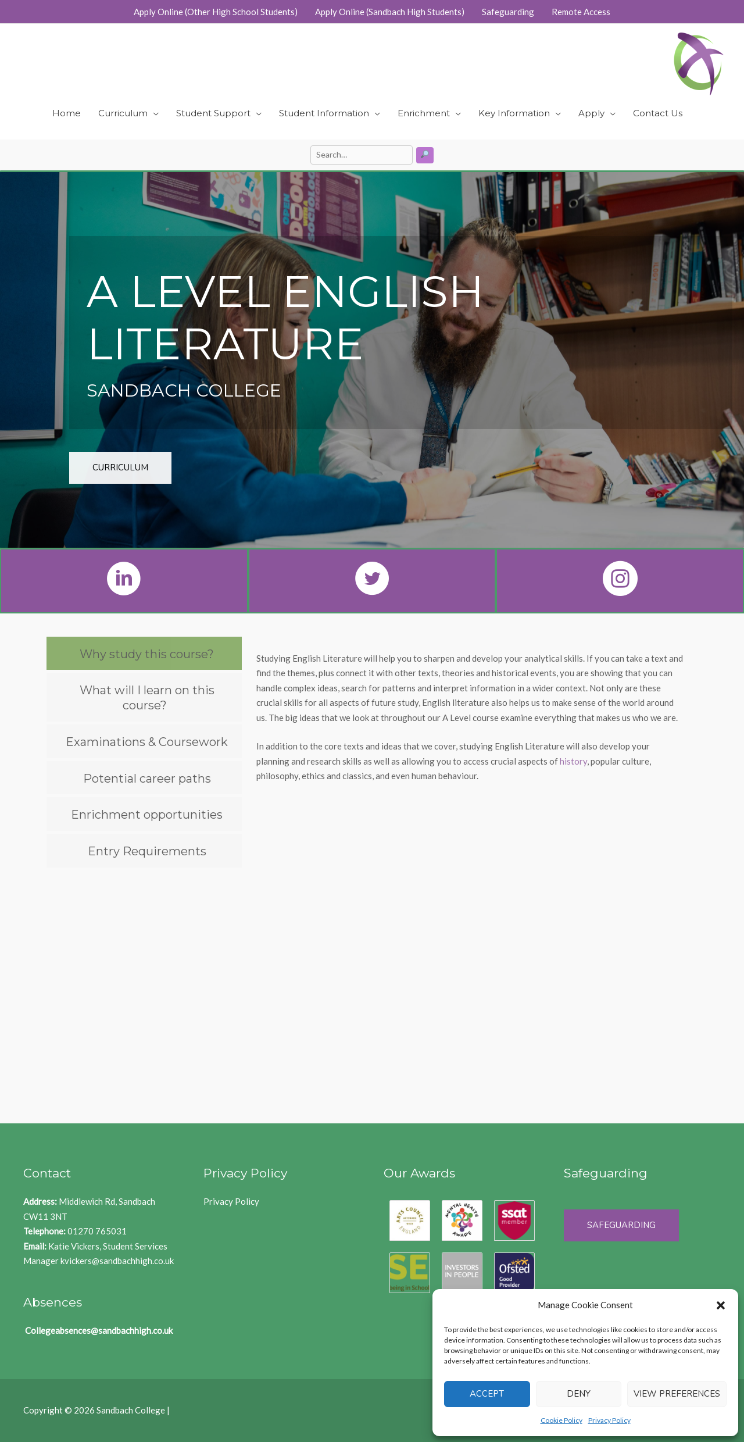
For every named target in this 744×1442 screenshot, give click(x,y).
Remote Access (581, 11)
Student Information (324, 113)
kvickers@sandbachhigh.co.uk (117, 1260)
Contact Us (657, 113)
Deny (579, 1394)
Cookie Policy (561, 1420)
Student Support (213, 113)
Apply (591, 113)
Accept (487, 1394)
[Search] (425, 155)
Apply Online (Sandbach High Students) (389, 11)
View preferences (677, 1394)
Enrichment (424, 113)
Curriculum (123, 113)
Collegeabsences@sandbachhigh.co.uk (99, 1330)
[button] (721, 1305)
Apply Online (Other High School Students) (216, 11)
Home (66, 113)
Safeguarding (508, 11)
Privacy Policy (609, 1420)
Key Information (514, 113)
